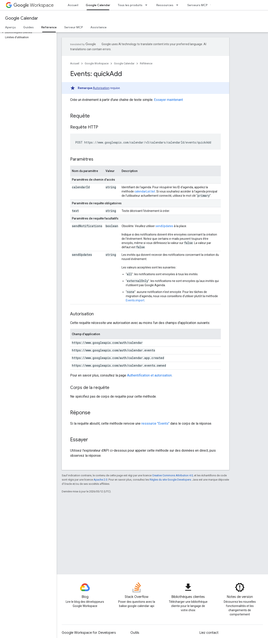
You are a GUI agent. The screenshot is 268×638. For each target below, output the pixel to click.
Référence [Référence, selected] (49, 27)
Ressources (164, 5)
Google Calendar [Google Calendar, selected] (98, 5)
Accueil (73, 5)
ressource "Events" (155, 423)
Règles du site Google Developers (170, 479)
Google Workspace (97, 63)
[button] (27, 32)
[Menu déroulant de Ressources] (178, 5)
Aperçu (10, 27)
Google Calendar (21, 18)
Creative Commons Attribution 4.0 (172, 475)
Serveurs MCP (197, 5)
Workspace (33, 5)
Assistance (98, 27)
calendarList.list (144, 191)
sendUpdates (164, 226)
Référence (146, 63)
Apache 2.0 (100, 479)
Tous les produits (130, 5)
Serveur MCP (73, 27)
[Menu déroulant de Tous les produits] (147, 5)
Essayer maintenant (168, 100)
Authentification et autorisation (149, 375)
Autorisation (101, 88)
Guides (28, 27)
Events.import (135, 300)
